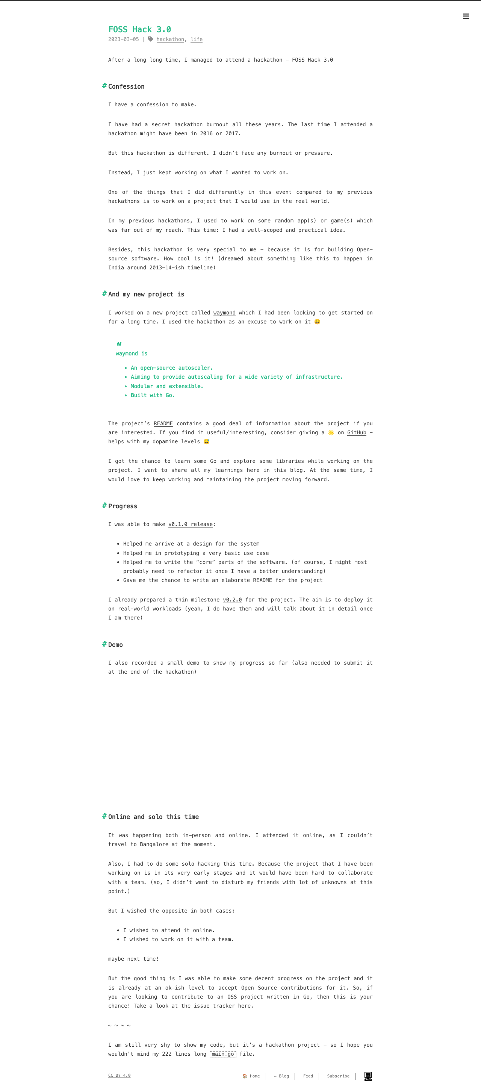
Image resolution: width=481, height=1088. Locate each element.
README (163, 423)
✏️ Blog (281, 1076)
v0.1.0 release (190, 524)
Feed (308, 1076)
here (244, 1005)
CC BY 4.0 (119, 1075)
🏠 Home (251, 1076)
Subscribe (338, 1076)
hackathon (171, 39)
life (197, 39)
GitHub (356, 432)
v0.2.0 (232, 599)
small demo (183, 662)
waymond (224, 312)
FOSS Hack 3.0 (312, 59)
